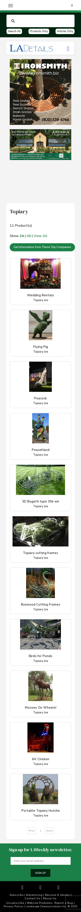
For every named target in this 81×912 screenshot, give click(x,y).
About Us (50, 898)
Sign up (40, 873)
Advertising (34, 895)
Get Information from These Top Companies (42, 247)
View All (40, 236)
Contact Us (32, 898)
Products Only (39, 31)
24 (22, 236)
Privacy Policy (13, 906)
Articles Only (65, 31)
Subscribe (17, 895)
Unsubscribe (15, 903)
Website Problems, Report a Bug (50, 903)
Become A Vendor (57, 895)
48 (29, 236)
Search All (14, 31)
